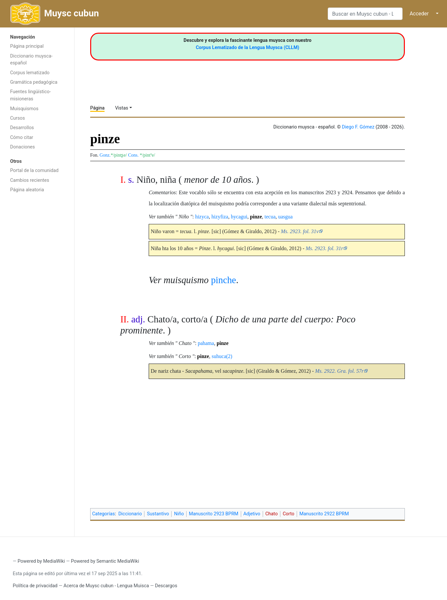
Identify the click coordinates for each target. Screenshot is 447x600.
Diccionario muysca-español (31, 59)
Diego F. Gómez (358, 127)
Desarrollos (22, 127)
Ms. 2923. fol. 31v (300, 231)
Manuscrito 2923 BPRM (213, 514)
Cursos (17, 118)
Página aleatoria (27, 190)
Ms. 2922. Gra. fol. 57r (339, 371)
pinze (256, 216)
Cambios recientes (29, 180)
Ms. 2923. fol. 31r (324, 248)
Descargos (166, 586)
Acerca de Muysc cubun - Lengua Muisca (106, 586)
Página (97, 108)
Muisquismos (24, 108)
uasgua (285, 216)
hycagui (239, 216)
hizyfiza (219, 216)
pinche (223, 280)
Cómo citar (21, 137)
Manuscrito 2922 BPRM (324, 514)
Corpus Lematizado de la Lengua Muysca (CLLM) (247, 47)
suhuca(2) (222, 356)
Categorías (103, 514)
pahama (206, 343)
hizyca (202, 216)
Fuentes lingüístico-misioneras (30, 95)
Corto (288, 514)
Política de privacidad (35, 586)
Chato (271, 514)
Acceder (419, 13)
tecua (270, 216)
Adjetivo (251, 514)
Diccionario (130, 514)
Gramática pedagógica (34, 82)
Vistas (121, 108)
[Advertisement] (37, 300)
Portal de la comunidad (34, 170)
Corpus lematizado (30, 73)
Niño (179, 514)
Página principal (27, 46)
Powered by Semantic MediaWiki (105, 561)
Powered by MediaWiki (41, 561)
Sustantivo (158, 514)
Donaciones (22, 147)
